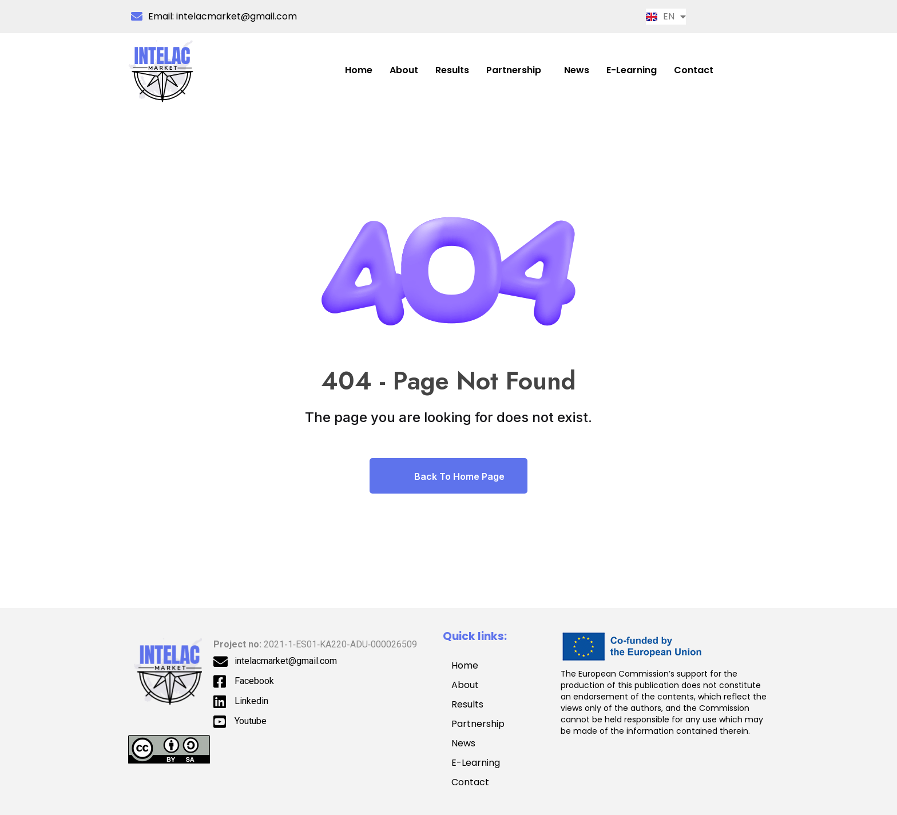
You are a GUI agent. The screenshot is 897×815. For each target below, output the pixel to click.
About (404, 70)
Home (358, 70)
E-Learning (631, 70)
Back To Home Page (448, 476)
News (576, 70)
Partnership (513, 70)
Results (452, 70)
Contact (693, 70)
